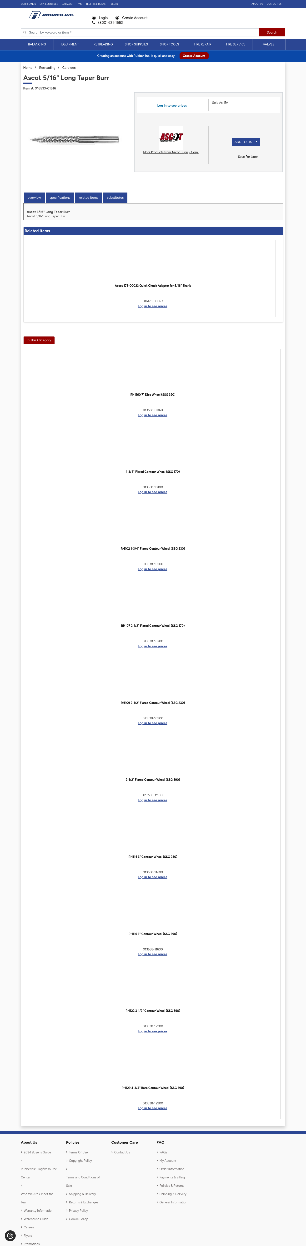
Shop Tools (169, 44)
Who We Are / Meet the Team (37, 1198)
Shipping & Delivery (82, 1194)
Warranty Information (38, 1210)
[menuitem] (37, 44)
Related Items (88, 198)
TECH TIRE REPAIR (96, 3)
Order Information (172, 1169)
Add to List (245, 142)
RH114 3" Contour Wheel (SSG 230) (153, 857)
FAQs (163, 1152)
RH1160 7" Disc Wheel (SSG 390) (152, 394)
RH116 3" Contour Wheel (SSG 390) (153, 934)
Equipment (70, 44)
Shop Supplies (136, 44)
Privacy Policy (78, 1210)
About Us (257, 3)
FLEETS (114, 3)
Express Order (49, 3)
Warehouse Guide (36, 1219)
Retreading (103, 44)
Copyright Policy (80, 1160)
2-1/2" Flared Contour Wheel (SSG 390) (153, 779)
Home (27, 68)
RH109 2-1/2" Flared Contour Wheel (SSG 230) (153, 703)
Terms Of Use (78, 1152)
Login (100, 18)
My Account (168, 1160)
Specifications (60, 198)
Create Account (131, 18)
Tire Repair (202, 44)
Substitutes (115, 198)
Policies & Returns (172, 1185)
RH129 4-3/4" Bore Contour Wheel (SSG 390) (153, 1088)
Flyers (28, 1235)
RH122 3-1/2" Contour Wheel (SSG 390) (153, 1011)
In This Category (39, 340)
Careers (29, 1227)
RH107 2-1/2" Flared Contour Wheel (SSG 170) (153, 626)
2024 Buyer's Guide (37, 1152)
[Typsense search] (140, 32)
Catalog (67, 3)
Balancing (37, 44)
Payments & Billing (172, 1177)
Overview (34, 198)
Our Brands (28, 3)
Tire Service (236, 44)
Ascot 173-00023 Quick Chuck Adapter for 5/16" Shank (153, 285)
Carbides (69, 68)
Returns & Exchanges (83, 1202)
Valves (269, 44)
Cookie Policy (78, 1219)
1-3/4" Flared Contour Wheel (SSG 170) (153, 472)
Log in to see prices (172, 106)
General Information (173, 1202)
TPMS (79, 3)
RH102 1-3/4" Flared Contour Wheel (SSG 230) (153, 548)
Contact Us (274, 3)
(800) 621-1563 (107, 22)
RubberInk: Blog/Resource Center (39, 1173)
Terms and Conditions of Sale (83, 1181)
